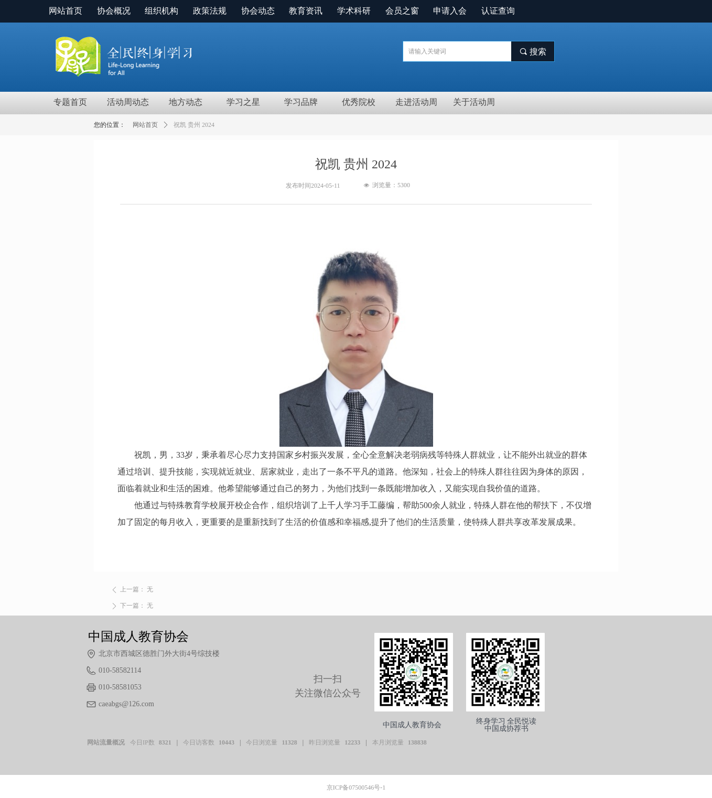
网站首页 (145, 124)
